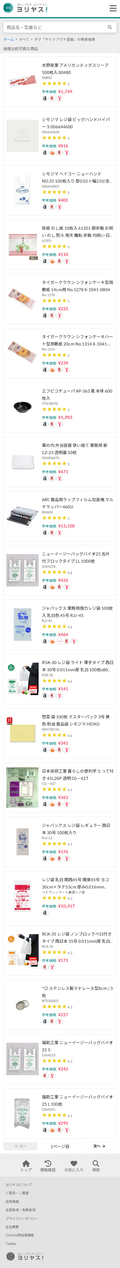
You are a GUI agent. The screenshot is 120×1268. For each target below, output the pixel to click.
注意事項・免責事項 (20, 1210)
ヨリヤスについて (19, 1185)
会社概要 (12, 1227)
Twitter (11, 1244)
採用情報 (12, 1202)
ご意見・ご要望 (17, 1193)
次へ (99, 1146)
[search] (110, 27)
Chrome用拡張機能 (20, 1235)
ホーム (8, 39)
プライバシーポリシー (22, 1218)
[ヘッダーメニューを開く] (112, 8)
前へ (21, 1146)
